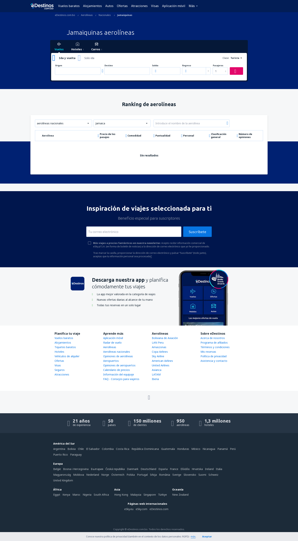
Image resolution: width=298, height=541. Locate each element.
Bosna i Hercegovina (76, 469)
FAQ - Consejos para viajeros (121, 379)
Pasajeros (218, 65)
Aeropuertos (111, 361)
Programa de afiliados (214, 342)
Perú (233, 449)
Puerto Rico (60, 454)
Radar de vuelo (112, 342)
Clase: (226, 58)
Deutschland (148, 469)
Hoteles (59, 351)
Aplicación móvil (173, 6)
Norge (105, 474)
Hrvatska (197, 469)
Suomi (202, 474)
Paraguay (76, 454)
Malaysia (135, 494)
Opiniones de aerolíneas (118, 356)
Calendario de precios (116, 370)
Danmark (132, 469)
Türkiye (162, 494)
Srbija (153, 474)
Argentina (59, 449)
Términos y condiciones (215, 347)
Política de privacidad (214, 356)
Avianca (156, 370)
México (195, 449)
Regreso (186, 65)
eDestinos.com (159, 509)
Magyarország (62, 474)
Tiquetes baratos (65, 347)
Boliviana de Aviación (165, 338)
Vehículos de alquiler (67, 356)
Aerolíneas (109, 347)
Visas (155, 6)
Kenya (66, 494)
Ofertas (122, 6)
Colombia (108, 449)
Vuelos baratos (69, 6)
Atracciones (139, 6)
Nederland (92, 474)
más (193, 536)
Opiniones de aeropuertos (119, 365)
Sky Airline (158, 356)
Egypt (56, 494)
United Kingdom (63, 480)
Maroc (76, 494)
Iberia (155, 379)
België (57, 469)
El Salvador (93, 449)
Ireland (209, 469)
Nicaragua (209, 449)
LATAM (156, 374)
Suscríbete (197, 231)
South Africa (101, 494)
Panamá (222, 449)
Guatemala (168, 449)
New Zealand (180, 494)
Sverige (176, 474)
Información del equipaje (118, 374)
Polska (131, 474)
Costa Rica (122, 449)
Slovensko (190, 474)
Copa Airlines (160, 351)
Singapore (149, 494)
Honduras (183, 449)
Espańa (163, 469)
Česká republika (115, 469)
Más (192, 6)
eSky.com (141, 509)
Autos (109, 6)
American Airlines (162, 361)
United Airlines (160, 365)
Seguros (60, 370)
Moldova (78, 474)
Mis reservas (208, 351)
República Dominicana (145, 449)
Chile (81, 449)
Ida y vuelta (67, 58)
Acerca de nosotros (213, 338)
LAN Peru (158, 342)
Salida (155, 65)
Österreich (117, 474)
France (174, 469)
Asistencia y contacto (214, 361)
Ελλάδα (185, 469)
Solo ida (89, 58)
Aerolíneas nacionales (116, 351)
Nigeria (87, 494)
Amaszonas (159, 347)
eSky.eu (128, 509)
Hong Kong (121, 494)
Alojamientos (92, 6)
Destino (109, 65)
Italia (219, 469)
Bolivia (71, 449)
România (164, 474)
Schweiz (213, 474)
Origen (58, 65)
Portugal (142, 474)
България (97, 469)
